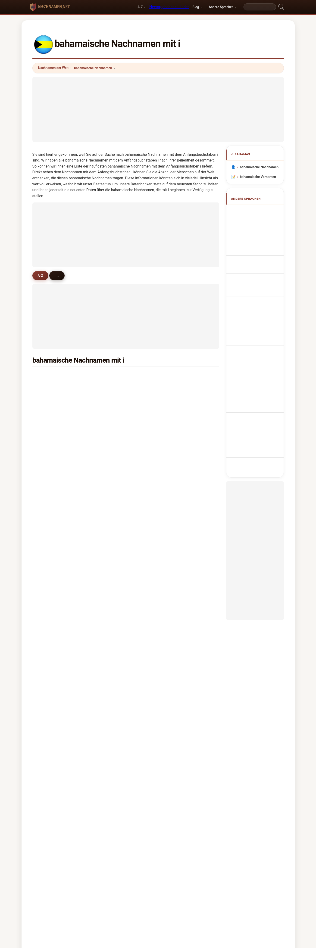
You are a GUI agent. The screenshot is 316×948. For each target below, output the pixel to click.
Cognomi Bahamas (257, 241)
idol (174, 454)
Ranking (143, 911)
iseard (113, 645)
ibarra (48, 657)
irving (175, 387)
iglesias (177, 421)
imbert (49, 454)
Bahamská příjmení (257, 296)
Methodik (98, 911)
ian (46, 612)
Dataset (190, 911)
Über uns (121, 911)
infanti (49, 499)
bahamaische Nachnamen (93, 68)
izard (112, 522)
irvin (111, 466)
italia (48, 421)
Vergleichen (167, 911)
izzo (111, 555)
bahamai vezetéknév (258, 322)
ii (109, 511)
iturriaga (114, 612)
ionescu (50, 645)
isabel (176, 578)
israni (112, 477)
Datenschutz (215, 911)
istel (47, 601)
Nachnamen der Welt (53, 68)
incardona (179, 499)
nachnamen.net (158, 892)
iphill (112, 567)
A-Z (140, 7)
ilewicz (49, 567)
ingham (177, 522)
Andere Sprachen (221, 7)
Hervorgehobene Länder (169, 7)
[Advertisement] (158, 109)
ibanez (113, 421)
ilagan (112, 499)
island (112, 409)
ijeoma (49, 387)
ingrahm (50, 522)
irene (175, 645)
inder (112, 488)
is (172, 443)
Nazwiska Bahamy (256, 275)
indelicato (52, 488)
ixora (175, 612)
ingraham (51, 376)
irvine (112, 589)
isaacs (113, 376)
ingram (176, 432)
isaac (175, 398)
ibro (174, 601)
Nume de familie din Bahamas (256, 333)
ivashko (114, 623)
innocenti (178, 511)
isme (48, 578)
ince (111, 443)
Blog (195, 7)
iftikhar (50, 466)
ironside (50, 398)
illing (112, 387)
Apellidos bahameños (259, 211)
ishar (112, 454)
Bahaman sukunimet (258, 314)
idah (47, 634)
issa (174, 555)
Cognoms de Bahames (260, 251)
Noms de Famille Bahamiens (254, 230)
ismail (49, 432)
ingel (48, 443)
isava (48, 555)
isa (110, 601)
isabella (177, 623)
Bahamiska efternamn (259, 344)
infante (176, 477)
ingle (48, 511)
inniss (176, 376)
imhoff (49, 409)
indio (175, 634)
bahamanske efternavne (260, 305)
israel (175, 533)
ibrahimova (53, 533)
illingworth (179, 589)
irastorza (51, 589)
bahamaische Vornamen (258, 177)
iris (46, 544)
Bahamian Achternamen (250, 285)
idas (174, 544)
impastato (52, 477)
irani (47, 623)
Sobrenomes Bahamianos (251, 263)
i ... (58, 275)
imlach (113, 432)
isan (111, 544)
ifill (110, 398)
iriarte (112, 533)
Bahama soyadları (256, 352)
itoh (111, 578)
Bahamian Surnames (258, 219)
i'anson (113, 634)
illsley (175, 567)
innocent (178, 488)
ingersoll (178, 409)
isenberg (178, 466)
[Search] (260, 6)
